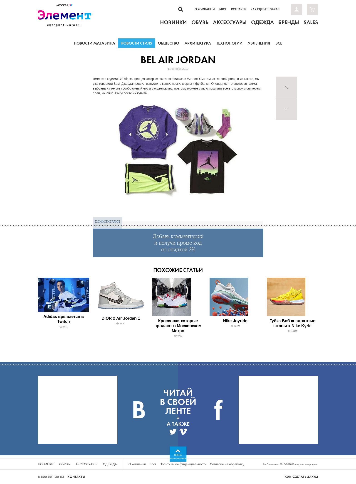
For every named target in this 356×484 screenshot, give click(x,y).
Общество (168, 43)
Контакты (238, 9)
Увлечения (259, 43)
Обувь (64, 464)
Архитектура (198, 43)
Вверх (178, 455)
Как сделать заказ (265, 9)
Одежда (110, 464)
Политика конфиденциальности (183, 464)
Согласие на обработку (227, 464)
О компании (205, 9)
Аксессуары (86, 464)
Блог (223, 9)
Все (278, 43)
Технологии (229, 43)
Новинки (46, 464)
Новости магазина (94, 43)
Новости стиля (136, 43)
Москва (64, 5)
